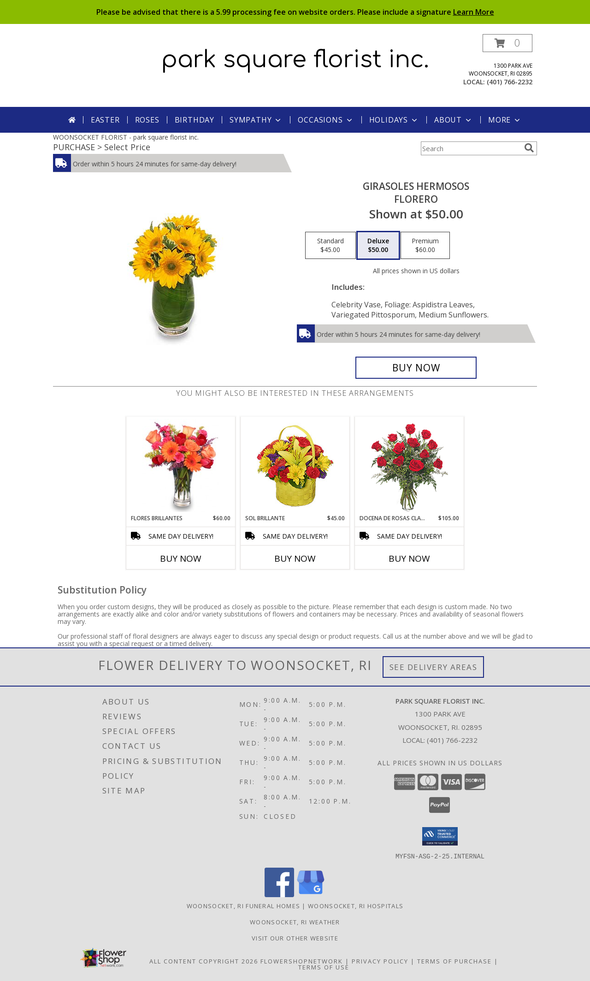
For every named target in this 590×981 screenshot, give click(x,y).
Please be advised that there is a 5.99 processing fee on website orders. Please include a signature (295, 12)
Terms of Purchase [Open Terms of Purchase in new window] (454, 961)
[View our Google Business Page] (310, 894)
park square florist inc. (295, 60)
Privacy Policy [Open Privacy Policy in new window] (380, 961)
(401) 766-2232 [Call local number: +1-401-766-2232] (509, 81)
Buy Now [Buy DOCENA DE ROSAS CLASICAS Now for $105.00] (409, 558)
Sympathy (256, 120)
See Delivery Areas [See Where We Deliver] (433, 667)
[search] (529, 148)
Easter (105, 120)
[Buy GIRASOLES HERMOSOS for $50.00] (416, 368)
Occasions (326, 120)
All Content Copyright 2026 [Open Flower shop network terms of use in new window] (203, 961)
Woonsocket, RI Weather (295, 921)
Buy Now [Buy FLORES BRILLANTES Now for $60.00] (180, 558)
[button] (507, 43)
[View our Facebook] (279, 894)
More (505, 120)
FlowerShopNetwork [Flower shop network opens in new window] (301, 961)
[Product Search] (470, 148)
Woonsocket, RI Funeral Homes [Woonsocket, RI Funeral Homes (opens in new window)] (243, 905)
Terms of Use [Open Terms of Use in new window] (323, 967)
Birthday (194, 120)
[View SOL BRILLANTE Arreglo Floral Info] (295, 465)
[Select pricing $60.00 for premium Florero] (425, 245)
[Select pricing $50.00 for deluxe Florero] (378, 245)
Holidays (394, 120)
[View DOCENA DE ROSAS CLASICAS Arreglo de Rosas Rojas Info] (409, 465)
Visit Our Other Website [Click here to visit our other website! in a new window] (295, 938)
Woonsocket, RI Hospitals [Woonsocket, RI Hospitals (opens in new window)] (355, 905)
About (453, 120)
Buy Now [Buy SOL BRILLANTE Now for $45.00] (295, 558)
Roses (147, 120)
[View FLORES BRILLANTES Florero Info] (180, 465)
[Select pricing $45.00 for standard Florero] (330, 245)
